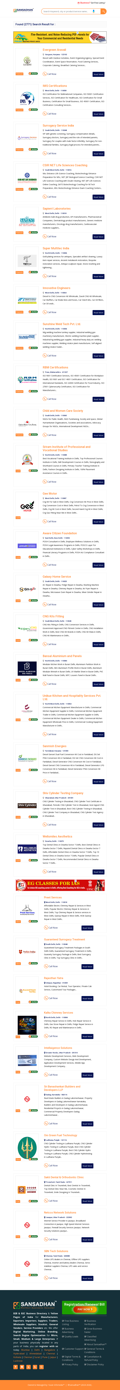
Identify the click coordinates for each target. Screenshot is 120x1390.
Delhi (37, 1349)
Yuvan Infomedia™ (56, 1385)
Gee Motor (50, 493)
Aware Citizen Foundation (60, 533)
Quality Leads (70, 1336)
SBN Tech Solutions (56, 1251)
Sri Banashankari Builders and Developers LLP (62, 1088)
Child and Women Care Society (63, 410)
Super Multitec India (56, 248)
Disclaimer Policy (94, 1364)
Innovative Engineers (56, 288)
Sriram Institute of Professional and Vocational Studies (66, 448)
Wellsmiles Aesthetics (57, 836)
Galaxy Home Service (57, 576)
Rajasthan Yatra (53, 978)
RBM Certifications (55, 367)
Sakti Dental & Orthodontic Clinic (64, 1177)
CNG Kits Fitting (53, 616)
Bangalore (49, 1349)
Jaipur (53, 1357)
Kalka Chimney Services (58, 1012)
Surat (37, 1357)
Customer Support (73, 1348)
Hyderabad (18, 1353)
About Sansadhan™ (95, 1344)
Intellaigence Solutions (58, 1048)
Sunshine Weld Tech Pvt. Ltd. (62, 324)
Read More (98, 74)
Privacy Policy (70, 1364)
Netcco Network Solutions (60, 1212)
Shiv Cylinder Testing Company (63, 793)
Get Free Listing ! (91, 2)
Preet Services (53, 897)
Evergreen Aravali (54, 49)
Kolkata (17, 1357)
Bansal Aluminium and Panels (62, 656)
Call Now (49, 74)
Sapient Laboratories (57, 208)
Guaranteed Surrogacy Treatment (64, 939)
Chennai (50, 1353)
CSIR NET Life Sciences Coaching (65, 165)
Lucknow (17, 1360)
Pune (45, 1357)
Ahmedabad (35, 1353)
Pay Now (85, 1309)
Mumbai (25, 1349)
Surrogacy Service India (58, 125)
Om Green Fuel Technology (60, 1135)
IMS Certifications (55, 86)
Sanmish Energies (54, 746)
